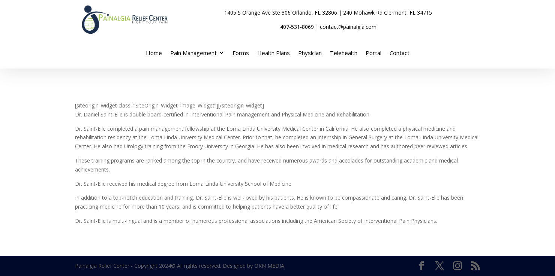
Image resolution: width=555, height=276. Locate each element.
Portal (373, 53)
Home (154, 53)
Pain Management (193, 53)
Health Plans (273, 53)
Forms (240, 53)
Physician (310, 53)
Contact (400, 53)
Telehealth (343, 53)
